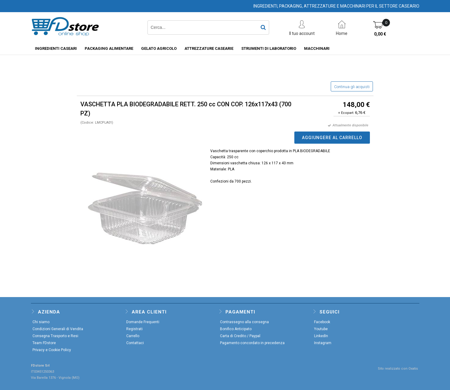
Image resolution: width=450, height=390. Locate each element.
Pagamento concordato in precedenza (252, 343)
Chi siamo (40, 322)
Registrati (134, 329)
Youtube (321, 329)
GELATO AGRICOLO (159, 48)
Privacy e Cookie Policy (51, 350)
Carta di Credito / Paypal (240, 336)
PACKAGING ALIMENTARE (109, 48)
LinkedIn (321, 336)
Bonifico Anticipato (236, 329)
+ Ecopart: (346, 113)
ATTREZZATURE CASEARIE (208, 48)
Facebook (322, 322)
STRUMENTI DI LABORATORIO (268, 48)
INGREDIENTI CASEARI (56, 48)
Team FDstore (44, 343)
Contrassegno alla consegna (244, 322)
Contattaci (135, 343)
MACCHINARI (317, 48)
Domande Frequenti (142, 322)
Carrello (132, 336)
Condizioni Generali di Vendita (57, 329)
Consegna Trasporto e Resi (55, 336)
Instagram (322, 343)
